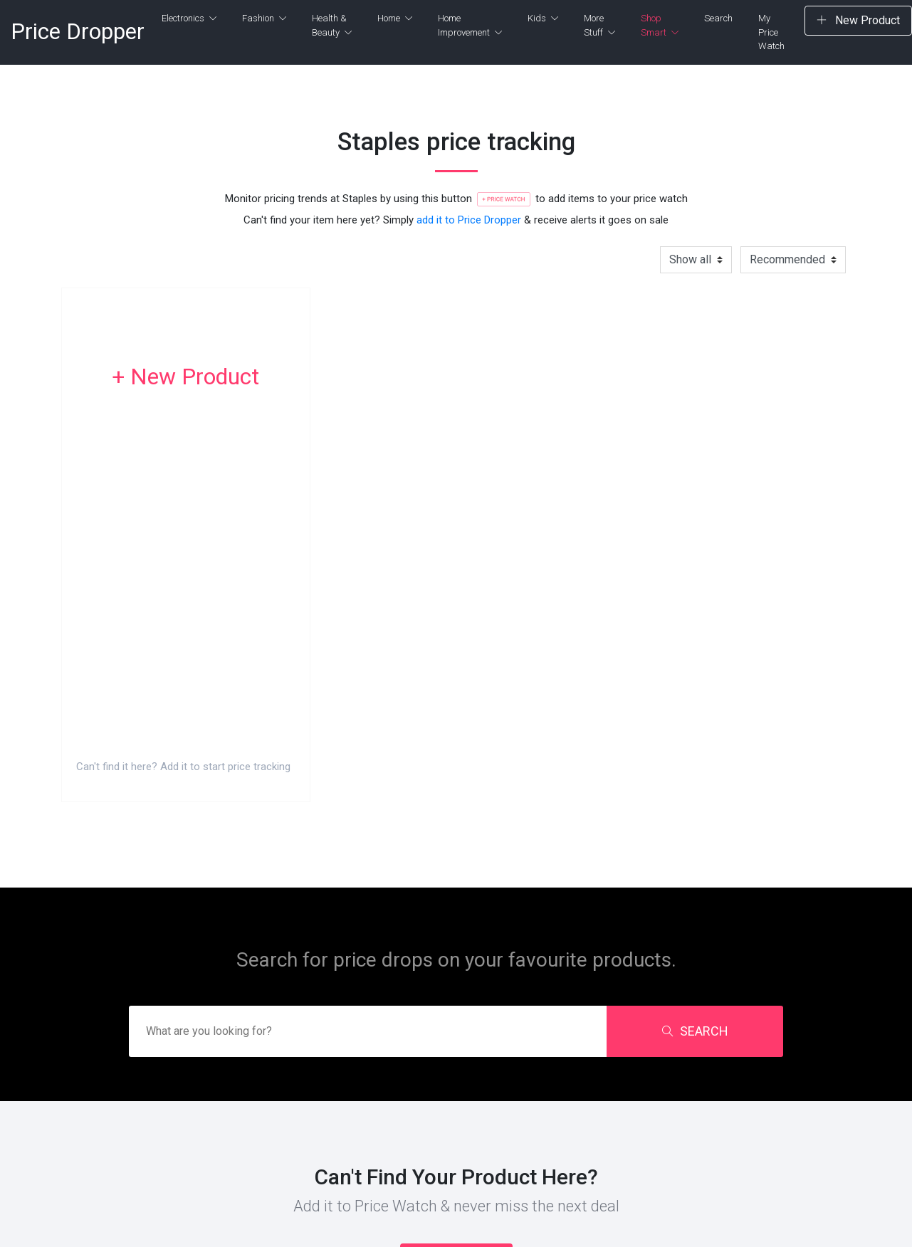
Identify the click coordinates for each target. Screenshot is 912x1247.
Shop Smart (659, 25)
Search (718, 18)
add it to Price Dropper (468, 220)
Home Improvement (470, 25)
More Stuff (599, 25)
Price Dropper (78, 32)
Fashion (264, 18)
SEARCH (695, 1031)
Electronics (189, 18)
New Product (858, 20)
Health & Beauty (332, 25)
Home (394, 18)
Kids (543, 18)
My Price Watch (771, 32)
